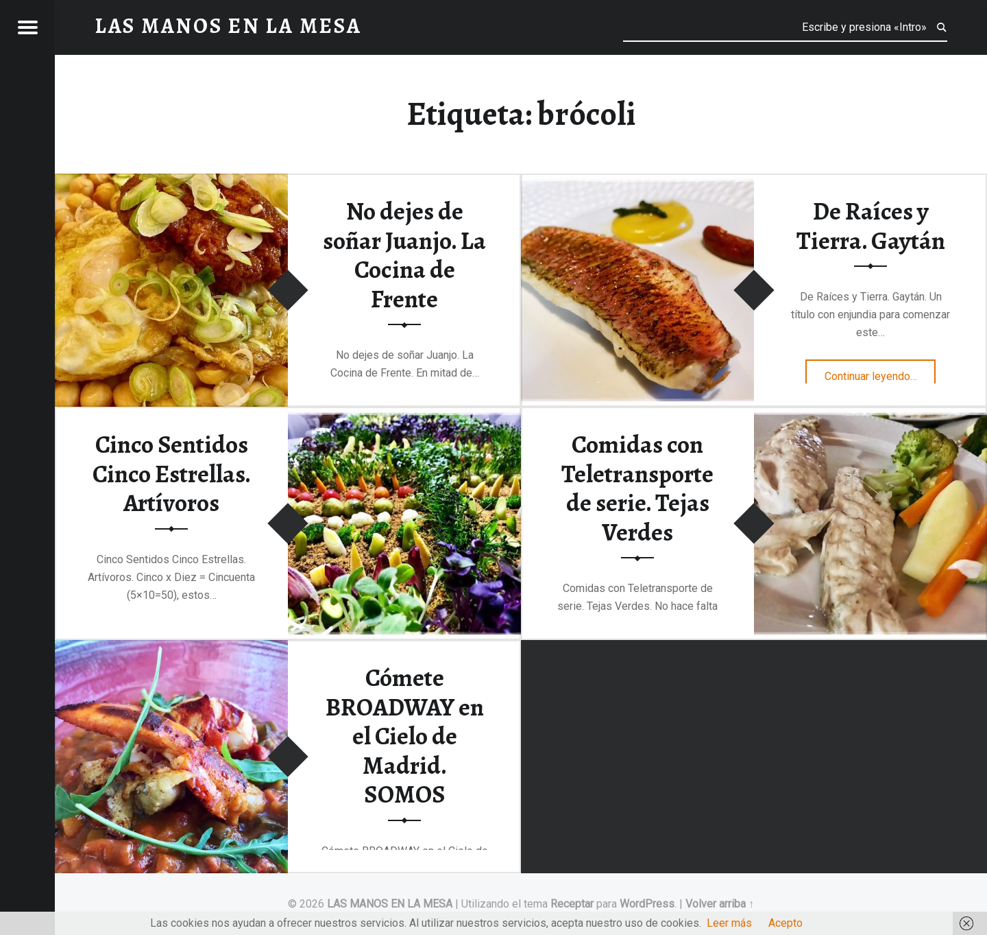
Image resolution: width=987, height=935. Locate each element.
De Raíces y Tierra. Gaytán (870, 226)
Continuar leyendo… (880, 372)
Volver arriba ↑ (719, 903)
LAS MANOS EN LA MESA (389, 903)
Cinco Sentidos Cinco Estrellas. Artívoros (172, 473)
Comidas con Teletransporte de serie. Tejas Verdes (637, 488)
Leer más (729, 923)
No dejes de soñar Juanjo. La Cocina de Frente (404, 255)
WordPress (647, 903)
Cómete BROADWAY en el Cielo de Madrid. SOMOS (405, 736)
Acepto (785, 923)
